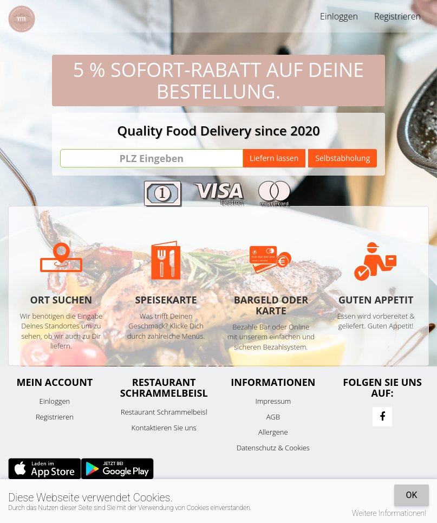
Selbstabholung (342, 158)
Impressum (273, 401)
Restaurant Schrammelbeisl (164, 412)
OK (411, 495)
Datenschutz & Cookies (273, 448)
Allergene (273, 432)
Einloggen (339, 16)
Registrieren (397, 16)
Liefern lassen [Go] (274, 158)
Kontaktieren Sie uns (164, 427)
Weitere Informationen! (389, 513)
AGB (273, 417)
